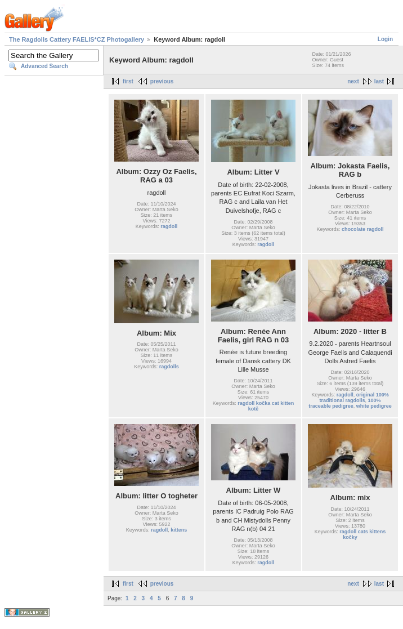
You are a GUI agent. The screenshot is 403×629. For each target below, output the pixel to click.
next (353, 81)
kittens (179, 530)
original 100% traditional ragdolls (353, 397)
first (128, 81)
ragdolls (169, 366)
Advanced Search (44, 66)
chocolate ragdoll (363, 229)
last (379, 81)
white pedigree (374, 406)
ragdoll (168, 226)
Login (385, 39)
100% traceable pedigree (344, 403)
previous (162, 81)
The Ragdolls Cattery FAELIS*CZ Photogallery (76, 39)
